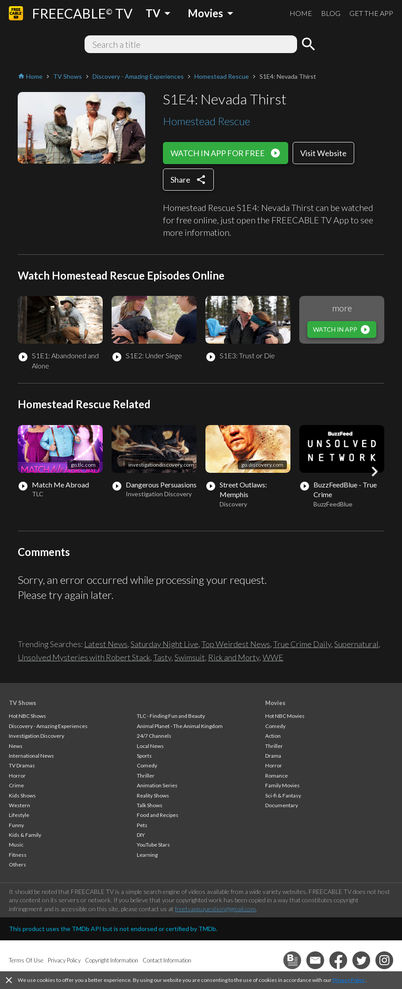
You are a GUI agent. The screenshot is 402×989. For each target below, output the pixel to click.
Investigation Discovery (36, 735)
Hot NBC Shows (27, 716)
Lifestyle (19, 815)
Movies (275, 702)
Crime (16, 785)
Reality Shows (153, 795)
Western (19, 805)
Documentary (281, 805)
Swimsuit (189, 657)
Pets (142, 825)
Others (17, 864)
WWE (273, 657)
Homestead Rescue (206, 121)
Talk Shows (149, 805)
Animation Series (157, 785)
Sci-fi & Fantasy (283, 795)
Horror (17, 775)
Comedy (147, 765)
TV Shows (22, 702)
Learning (147, 854)
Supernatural (356, 644)
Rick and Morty (233, 657)
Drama (273, 755)
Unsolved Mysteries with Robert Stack (84, 657)
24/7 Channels (154, 735)
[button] (374, 471)
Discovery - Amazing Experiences (48, 726)
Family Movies (282, 785)
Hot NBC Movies (285, 716)
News (16, 746)
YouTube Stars (153, 844)
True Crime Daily (302, 644)
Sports (144, 755)
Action (273, 735)
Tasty (162, 657)
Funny (16, 825)
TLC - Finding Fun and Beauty (171, 716)
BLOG (330, 13)
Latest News (106, 644)
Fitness (18, 854)
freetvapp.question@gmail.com (215, 908)
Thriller (146, 775)
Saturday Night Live (164, 644)
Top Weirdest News (235, 644)
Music (16, 844)
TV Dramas (22, 765)
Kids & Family (25, 835)
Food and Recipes (157, 815)
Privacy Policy (348, 980)
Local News (150, 746)
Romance (276, 775)
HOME (301, 13)
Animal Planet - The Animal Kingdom (180, 726)
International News (31, 755)
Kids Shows (22, 795)
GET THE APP (371, 13)
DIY (141, 835)
